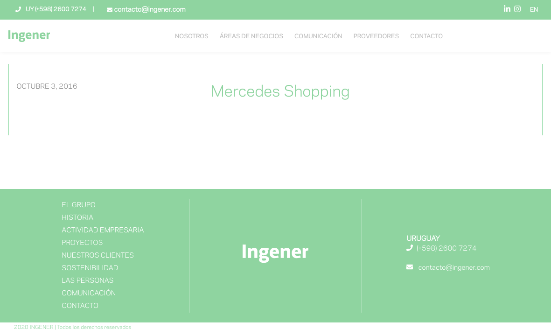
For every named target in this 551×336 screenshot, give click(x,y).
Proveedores (376, 37)
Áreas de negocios (251, 37)
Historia (77, 218)
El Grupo (79, 205)
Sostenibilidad (90, 268)
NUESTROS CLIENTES (98, 255)
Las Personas (87, 281)
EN (534, 10)
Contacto (426, 37)
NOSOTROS (192, 37)
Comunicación (318, 37)
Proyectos (82, 243)
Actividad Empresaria (103, 230)
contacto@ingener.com (148, 10)
